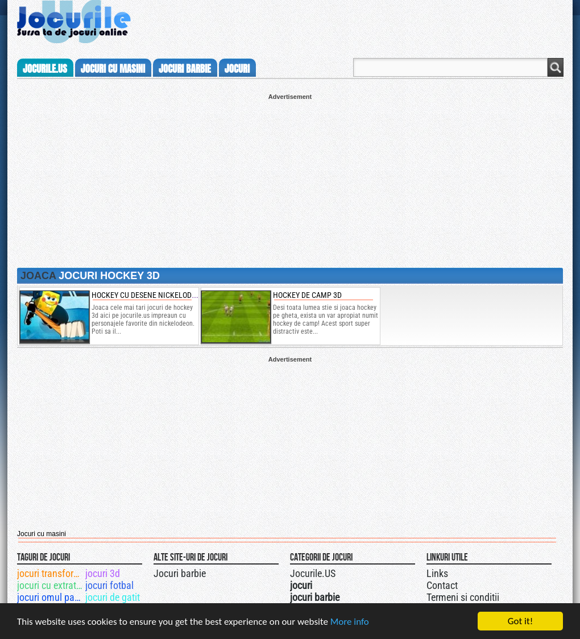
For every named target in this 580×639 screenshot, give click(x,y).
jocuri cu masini (113, 68)
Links (437, 573)
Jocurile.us (45, 68)
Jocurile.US (312, 573)
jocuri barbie (185, 68)
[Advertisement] (290, 179)
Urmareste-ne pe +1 (343, 571)
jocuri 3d (102, 573)
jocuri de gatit (112, 597)
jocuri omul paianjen (50, 597)
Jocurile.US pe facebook (366, 571)
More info (349, 622)
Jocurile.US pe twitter (354, 571)
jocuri (237, 68)
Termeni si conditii (462, 597)
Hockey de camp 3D (307, 295)
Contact (442, 585)
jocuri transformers (50, 573)
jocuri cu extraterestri (50, 585)
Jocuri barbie (180, 573)
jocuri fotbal (109, 585)
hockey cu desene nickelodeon (148, 295)
